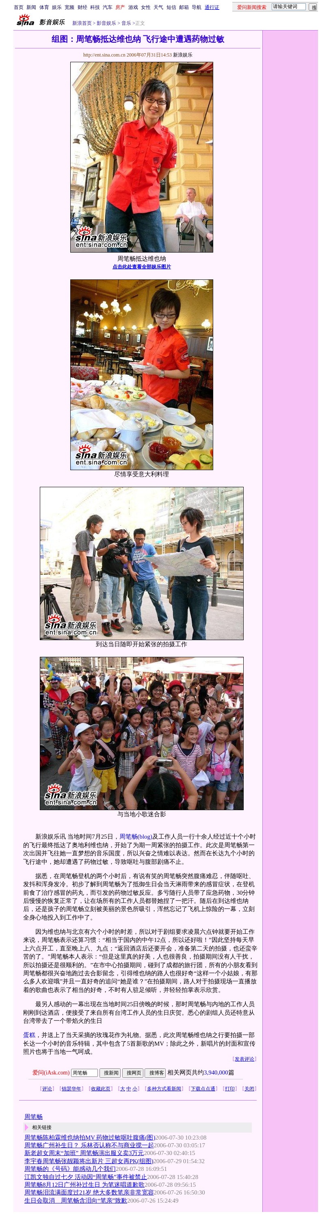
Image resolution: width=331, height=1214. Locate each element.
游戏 (133, 7)
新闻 (31, 7)
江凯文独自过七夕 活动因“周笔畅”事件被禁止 (85, 1177)
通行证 (212, 7)
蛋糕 (29, 1035)
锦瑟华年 (71, 1089)
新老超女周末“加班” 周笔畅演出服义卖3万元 (84, 1153)
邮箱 (184, 7)
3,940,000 (216, 1072)
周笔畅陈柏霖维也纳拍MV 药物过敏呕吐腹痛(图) (89, 1137)
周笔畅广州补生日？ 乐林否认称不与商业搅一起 (89, 1145)
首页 (19, 7)
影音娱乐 (106, 23)
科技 (95, 7)
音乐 (125, 23)
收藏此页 (100, 1089)
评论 (47, 1089)
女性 (146, 7)
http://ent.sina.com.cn (105, 55)
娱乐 (57, 7)
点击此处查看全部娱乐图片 (141, 267)
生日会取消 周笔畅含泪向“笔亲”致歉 (75, 1200)
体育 (44, 7)
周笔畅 (128, 836)
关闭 (249, 1089)
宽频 (69, 7)
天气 (158, 7)
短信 (171, 7)
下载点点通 (203, 1089)
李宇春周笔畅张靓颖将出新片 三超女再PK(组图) (89, 1161)
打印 (230, 1089)
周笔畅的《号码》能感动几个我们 (70, 1169)
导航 (196, 7)
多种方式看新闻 (164, 1089)
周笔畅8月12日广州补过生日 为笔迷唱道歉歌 (84, 1184)
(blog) (145, 836)
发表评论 (244, 1059)
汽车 (107, 7)
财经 (82, 7)
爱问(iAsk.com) (50, 1073)
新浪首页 (82, 23)
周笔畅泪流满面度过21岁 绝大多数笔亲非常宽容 (89, 1192)
